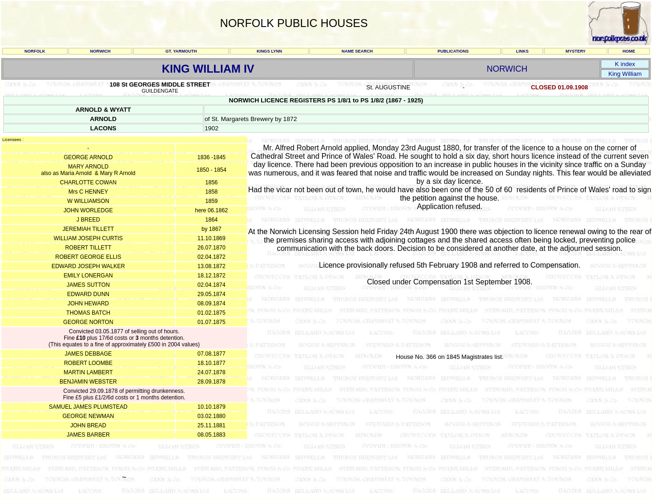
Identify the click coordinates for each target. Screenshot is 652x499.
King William (625, 73)
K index (625, 64)
